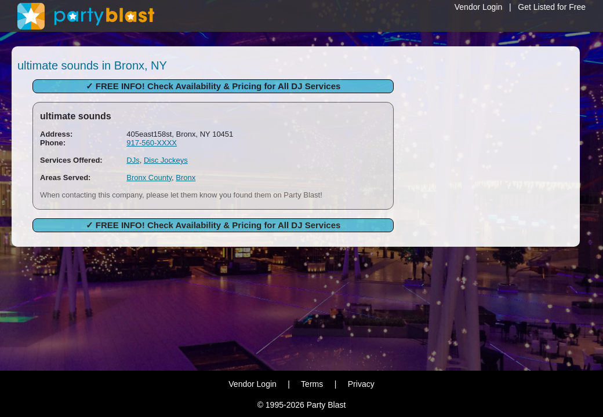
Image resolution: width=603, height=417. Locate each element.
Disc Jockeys (166, 160)
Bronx (185, 177)
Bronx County (149, 177)
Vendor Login (479, 7)
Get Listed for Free (552, 7)
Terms (312, 384)
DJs (132, 160)
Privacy (361, 384)
